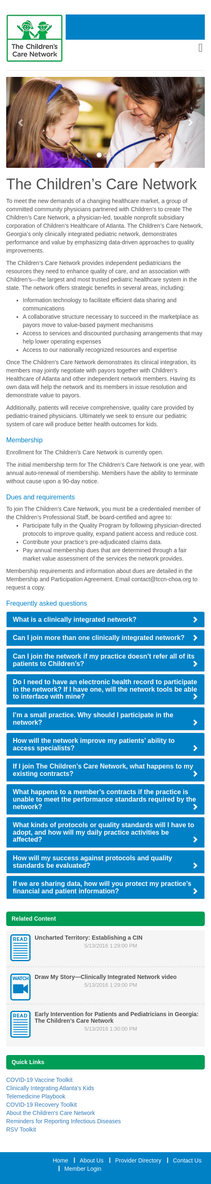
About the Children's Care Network (50, 1113)
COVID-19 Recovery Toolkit (41, 1104)
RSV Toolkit (21, 1129)
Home (60, 1160)
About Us (92, 1160)
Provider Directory (138, 1160)
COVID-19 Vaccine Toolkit (39, 1080)
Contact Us (187, 1160)
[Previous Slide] (21, 122)
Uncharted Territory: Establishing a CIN (88, 937)
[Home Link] (36, 38)
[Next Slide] (190, 122)
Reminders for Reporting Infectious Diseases (63, 1121)
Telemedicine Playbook (35, 1096)
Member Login (83, 1168)
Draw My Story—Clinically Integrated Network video (106, 977)
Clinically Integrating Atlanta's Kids (50, 1088)
